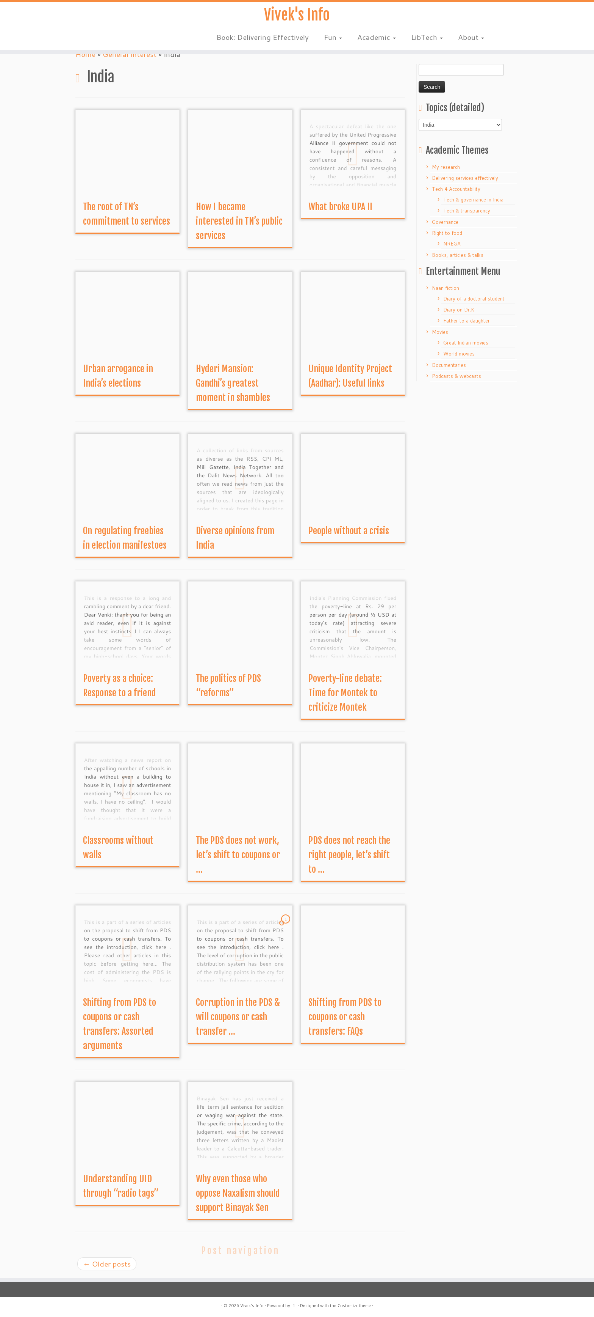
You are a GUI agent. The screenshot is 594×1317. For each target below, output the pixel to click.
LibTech (427, 38)
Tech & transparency (466, 210)
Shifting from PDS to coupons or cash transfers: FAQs (344, 1017)
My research (446, 167)
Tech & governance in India (473, 199)
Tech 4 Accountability (456, 189)
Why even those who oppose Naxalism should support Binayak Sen (238, 1193)
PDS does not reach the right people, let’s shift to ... (349, 855)
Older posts (107, 1264)
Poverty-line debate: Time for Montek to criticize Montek (345, 693)
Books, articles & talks (457, 255)
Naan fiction (445, 288)
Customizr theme (354, 1306)
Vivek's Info (297, 15)
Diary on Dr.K (458, 309)
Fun (333, 38)
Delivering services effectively (465, 178)
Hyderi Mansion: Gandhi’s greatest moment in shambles (233, 383)
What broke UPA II (340, 206)
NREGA (452, 243)
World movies (459, 353)
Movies (440, 332)
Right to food (447, 233)
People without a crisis (348, 531)
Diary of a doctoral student (474, 298)
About (471, 38)
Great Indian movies (465, 342)
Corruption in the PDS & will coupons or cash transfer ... (238, 1017)
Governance (445, 222)
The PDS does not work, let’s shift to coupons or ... (238, 855)
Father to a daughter (466, 320)
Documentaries (449, 365)
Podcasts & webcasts (456, 376)
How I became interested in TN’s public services (239, 221)
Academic (376, 38)
